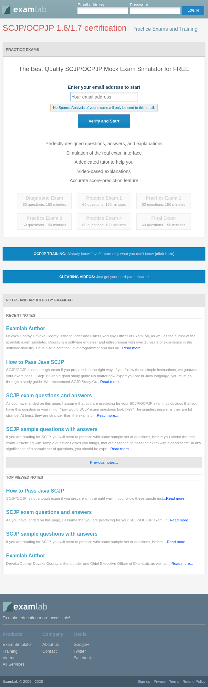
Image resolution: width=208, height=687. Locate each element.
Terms (174, 681)
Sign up (144, 681)
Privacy (159, 681)
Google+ (81, 644)
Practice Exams (22, 50)
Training (10, 651)
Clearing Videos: (104, 277)
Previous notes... (104, 462)
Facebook (83, 657)
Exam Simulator (17, 644)
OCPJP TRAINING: (104, 254)
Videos (9, 657)
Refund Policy (193, 681)
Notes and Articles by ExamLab (39, 300)
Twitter (80, 651)
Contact (49, 651)
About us (50, 644)
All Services (14, 664)
